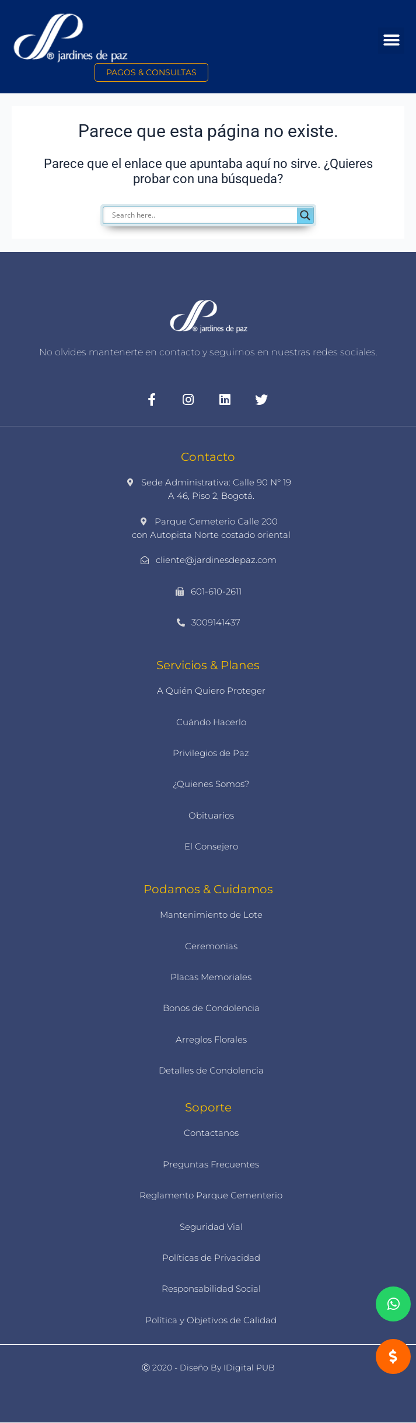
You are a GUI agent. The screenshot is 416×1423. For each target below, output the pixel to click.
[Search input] (214, 215)
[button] (391, 40)
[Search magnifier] (305, 215)
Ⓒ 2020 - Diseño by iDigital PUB (208, 1367)
